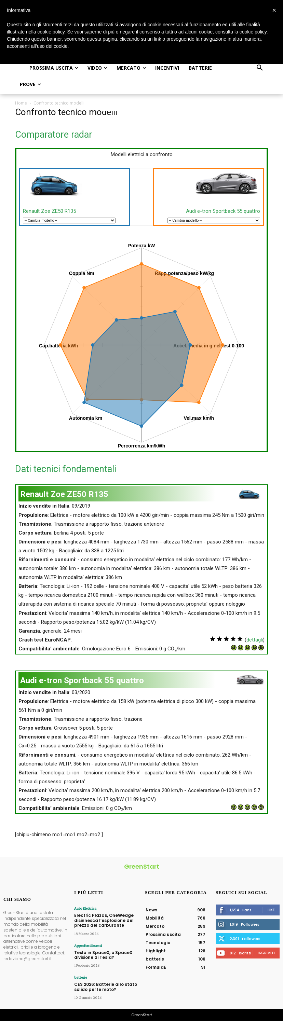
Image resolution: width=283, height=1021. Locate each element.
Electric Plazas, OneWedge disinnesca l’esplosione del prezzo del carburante (104, 920)
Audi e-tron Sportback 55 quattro (223, 211)
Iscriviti (266, 952)
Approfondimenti (88, 945)
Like (271, 909)
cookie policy (253, 32)
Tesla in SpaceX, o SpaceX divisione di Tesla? (103, 955)
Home (21, 103)
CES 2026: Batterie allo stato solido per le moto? (105, 986)
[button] (260, 68)
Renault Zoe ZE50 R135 (49, 211)
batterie (80, 977)
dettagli (254, 640)
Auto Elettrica (85, 908)
